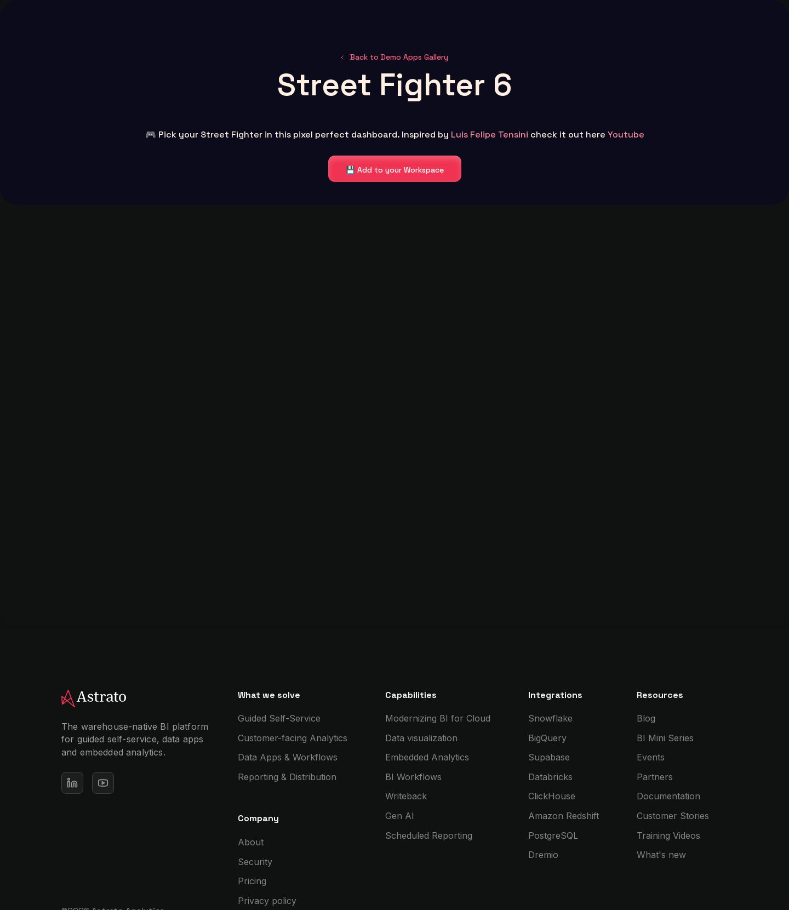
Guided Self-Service (279, 718)
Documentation (668, 796)
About (251, 842)
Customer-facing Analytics (292, 737)
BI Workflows (413, 776)
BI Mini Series (665, 737)
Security (255, 861)
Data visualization (421, 737)
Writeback (406, 796)
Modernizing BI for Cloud (437, 718)
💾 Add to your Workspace (395, 170)
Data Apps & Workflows (288, 757)
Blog (646, 718)
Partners (655, 776)
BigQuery (547, 737)
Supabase (549, 757)
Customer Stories (673, 815)
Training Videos (668, 835)
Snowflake (550, 718)
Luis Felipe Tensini (489, 134)
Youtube (626, 134)
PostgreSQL (553, 835)
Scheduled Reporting (428, 835)
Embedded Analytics (427, 757)
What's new (661, 854)
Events (651, 757)
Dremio (543, 854)
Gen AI (399, 815)
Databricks (550, 776)
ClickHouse (551, 796)
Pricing (252, 880)
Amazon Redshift (563, 815)
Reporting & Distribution (287, 776)
